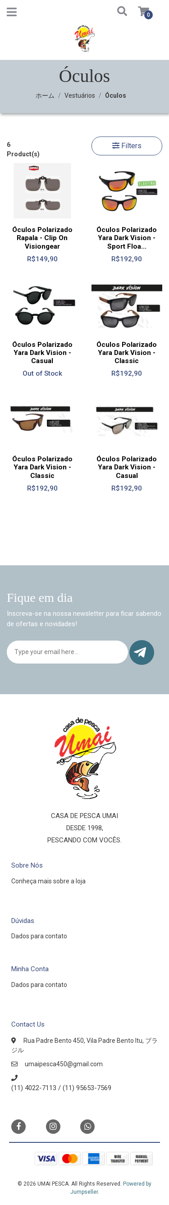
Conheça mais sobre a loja (48, 881)
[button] (113, 12)
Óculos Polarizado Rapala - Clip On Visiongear (42, 238)
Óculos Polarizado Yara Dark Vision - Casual (42, 353)
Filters (127, 145)
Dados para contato (39, 936)
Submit (140, 652)
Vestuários (79, 95)
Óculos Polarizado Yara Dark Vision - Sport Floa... (126, 238)
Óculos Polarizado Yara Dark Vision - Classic (126, 353)
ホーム (45, 95)
